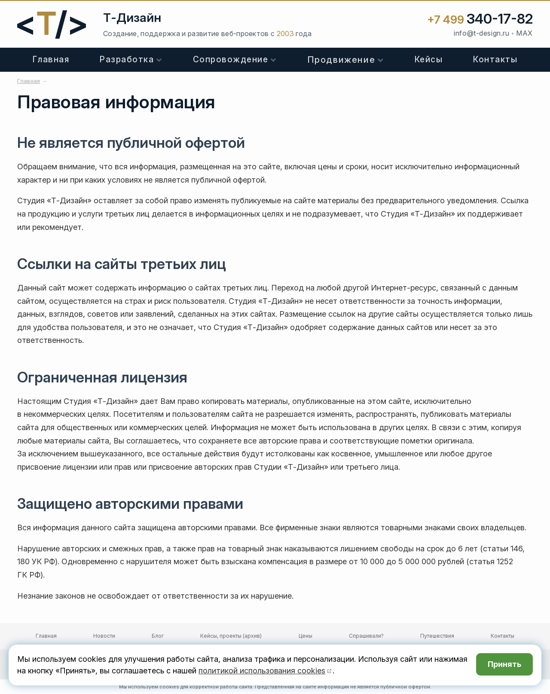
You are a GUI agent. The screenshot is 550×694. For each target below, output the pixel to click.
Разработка (127, 59)
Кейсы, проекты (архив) (231, 636)
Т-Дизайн (132, 17)
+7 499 (480, 19)
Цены (305, 636)
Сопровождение (231, 59)
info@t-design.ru (481, 33)
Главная (51, 59)
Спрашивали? (366, 636)
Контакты (495, 59)
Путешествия (437, 636)
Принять (504, 665)
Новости (104, 636)
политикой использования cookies (262, 671)
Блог (158, 636)
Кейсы (429, 59)
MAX (524, 33)
